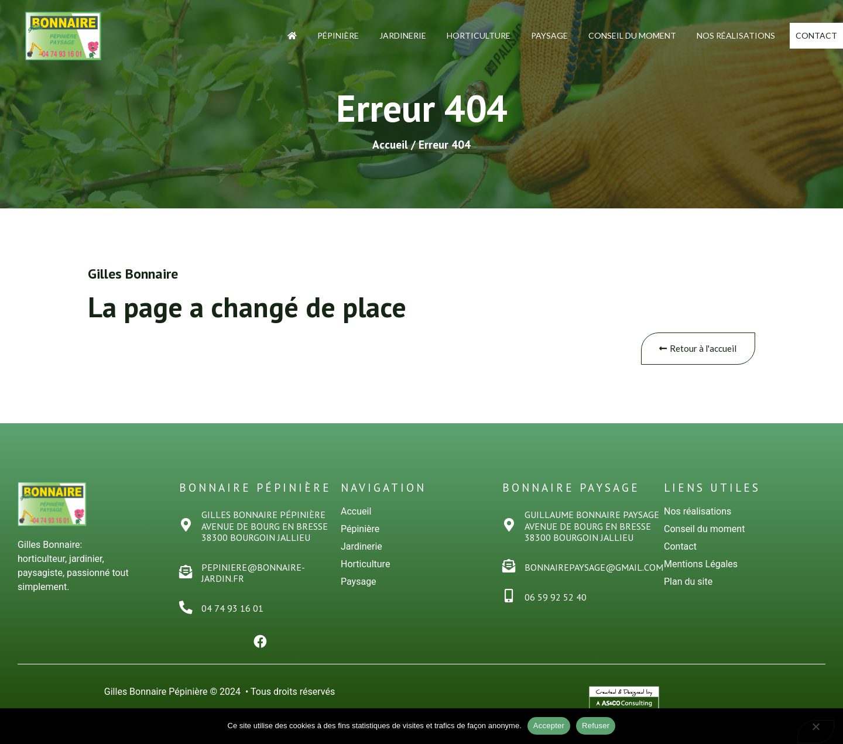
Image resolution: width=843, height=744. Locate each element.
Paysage (524, 34)
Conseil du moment (608, 34)
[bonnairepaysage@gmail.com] (509, 567)
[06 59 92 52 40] (509, 597)
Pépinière (313, 34)
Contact (804, 35)
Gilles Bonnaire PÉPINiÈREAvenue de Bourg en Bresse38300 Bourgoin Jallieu (266, 527)
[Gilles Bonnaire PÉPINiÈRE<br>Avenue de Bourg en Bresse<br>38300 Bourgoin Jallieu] (186, 526)
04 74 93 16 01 (234, 609)
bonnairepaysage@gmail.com (595, 568)
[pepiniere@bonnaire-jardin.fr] (186, 573)
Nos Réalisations (711, 34)
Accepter (548, 725)
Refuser (595, 725)
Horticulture (454, 34)
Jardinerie (378, 34)
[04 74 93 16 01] (186, 608)
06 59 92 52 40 (557, 598)
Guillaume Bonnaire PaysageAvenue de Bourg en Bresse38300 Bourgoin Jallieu (593, 527)
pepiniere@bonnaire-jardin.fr (254, 574)
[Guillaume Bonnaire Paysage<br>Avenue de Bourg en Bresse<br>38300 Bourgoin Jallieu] (509, 526)
